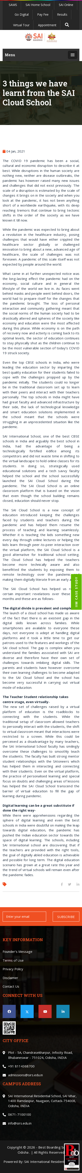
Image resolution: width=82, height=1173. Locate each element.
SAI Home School (38, 5)
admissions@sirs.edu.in (25, 1075)
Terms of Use (13, 960)
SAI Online (66, 5)
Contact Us (11, 986)
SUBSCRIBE (66, 916)
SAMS (13, 5)
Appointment (47, 25)
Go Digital (22, 14)
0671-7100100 (19, 1114)
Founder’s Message (17, 951)
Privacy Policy (13, 969)
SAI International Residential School (51, 1161)
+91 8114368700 (21, 1066)
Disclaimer (10, 978)
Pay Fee (43, 14)
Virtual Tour (21, 25)
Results (62, 14)
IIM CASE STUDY (76, 592)
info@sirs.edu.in (19, 1123)
